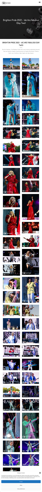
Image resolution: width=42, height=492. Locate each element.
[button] (40, 473)
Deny (21, 485)
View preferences (21, 488)
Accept (21, 481)
